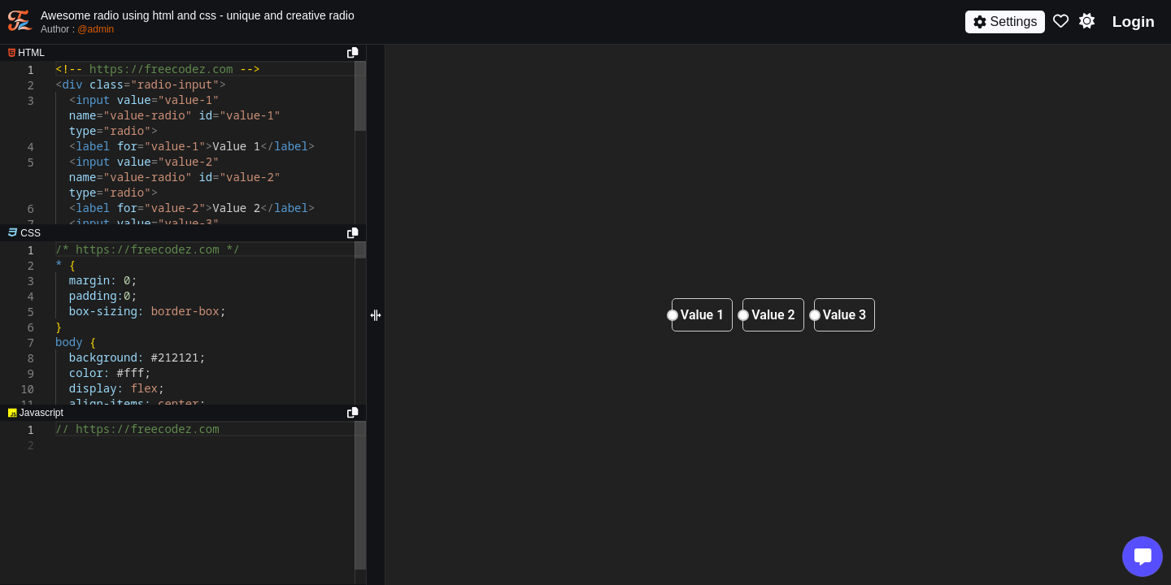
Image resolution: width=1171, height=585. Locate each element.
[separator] (183, 233)
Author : (77, 29)
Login (1133, 21)
